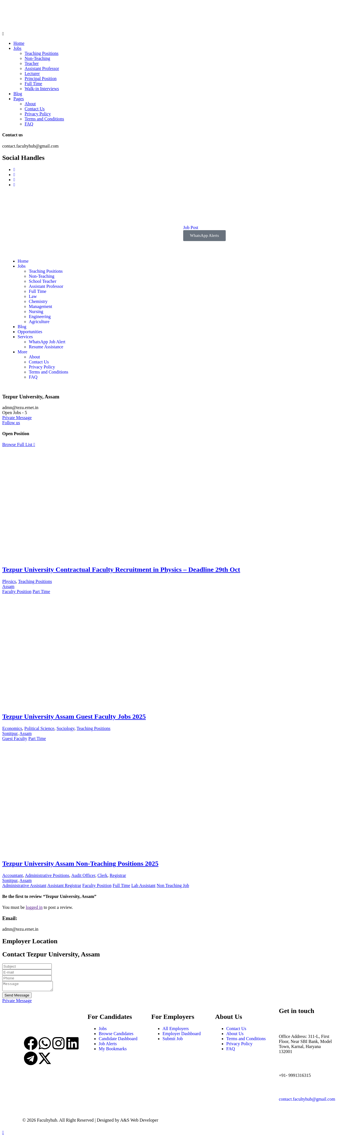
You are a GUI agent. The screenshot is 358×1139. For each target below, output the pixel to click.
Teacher (32, 63)
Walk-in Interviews (42, 88)
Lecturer (32, 73)
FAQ (29, 124)
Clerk (102, 875)
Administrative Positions (47, 875)
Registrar (118, 875)
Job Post (190, 227)
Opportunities (30, 331)
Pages (18, 98)
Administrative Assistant (24, 885)
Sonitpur (9, 733)
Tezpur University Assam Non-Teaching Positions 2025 (80, 863)
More (22, 351)
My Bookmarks (113, 1050)
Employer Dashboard (181, 1035)
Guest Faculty (14, 738)
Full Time (33, 83)
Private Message (17, 417)
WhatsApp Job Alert (47, 341)
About (30, 103)
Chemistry (38, 301)
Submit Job (172, 1040)
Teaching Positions (41, 53)
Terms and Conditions (44, 118)
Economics (12, 728)
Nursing (36, 311)
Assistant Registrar (64, 885)
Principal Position (40, 78)
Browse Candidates (116, 1035)
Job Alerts (108, 1045)
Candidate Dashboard (118, 1040)
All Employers (175, 1030)
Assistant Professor (42, 68)
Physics (9, 581)
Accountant (12, 875)
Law (33, 296)
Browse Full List (18, 444)
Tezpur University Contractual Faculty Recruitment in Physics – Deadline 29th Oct (121, 569)
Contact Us (35, 108)
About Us (235, 1035)
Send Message (16, 997)
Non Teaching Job (173, 885)
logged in (34, 907)
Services (25, 336)
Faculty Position (16, 591)
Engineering (40, 316)
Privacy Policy (38, 113)
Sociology (65, 728)
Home (18, 43)
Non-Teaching (37, 58)
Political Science (39, 728)
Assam (8, 586)
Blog (17, 93)
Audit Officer (83, 875)
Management (40, 306)
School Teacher (42, 281)
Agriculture (39, 321)
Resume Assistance (46, 346)
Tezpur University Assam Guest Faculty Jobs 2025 (74, 716)
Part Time (41, 591)
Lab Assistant (143, 885)
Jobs (17, 48)
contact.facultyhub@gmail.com (307, 1100)
